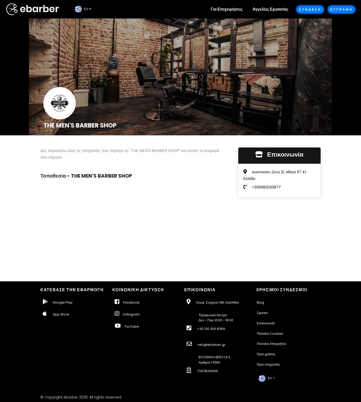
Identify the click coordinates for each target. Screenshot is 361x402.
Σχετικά (262, 312)
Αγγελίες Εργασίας (270, 9)
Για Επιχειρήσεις (227, 9)
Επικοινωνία (266, 323)
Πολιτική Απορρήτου (271, 343)
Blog (260, 302)
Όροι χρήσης (266, 354)
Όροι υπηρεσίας (268, 364)
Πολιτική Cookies (270, 333)
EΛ (81, 9)
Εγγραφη (341, 9)
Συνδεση (310, 9)
